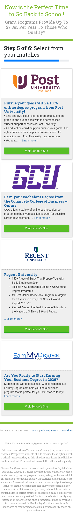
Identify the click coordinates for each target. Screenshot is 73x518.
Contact (34, 430)
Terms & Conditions (62, 430)
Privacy (44, 430)
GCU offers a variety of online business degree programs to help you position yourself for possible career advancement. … (34, 213)
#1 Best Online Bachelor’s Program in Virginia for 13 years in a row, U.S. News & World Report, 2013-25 (39, 299)
